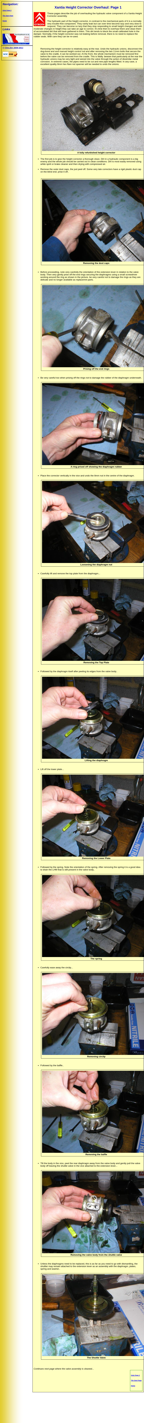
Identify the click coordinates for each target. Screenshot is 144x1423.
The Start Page (8, 16)
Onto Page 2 (7, 10)
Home (5, 21)
